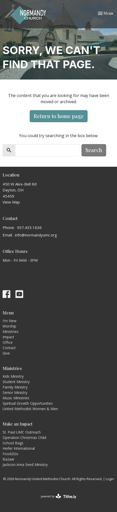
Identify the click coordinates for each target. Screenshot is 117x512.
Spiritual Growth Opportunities (28, 403)
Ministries (11, 331)
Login (110, 478)
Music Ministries (16, 397)
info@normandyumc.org (36, 234)
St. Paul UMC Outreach (22, 432)
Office (8, 342)
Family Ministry (15, 387)
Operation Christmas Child (24, 437)
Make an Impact (17, 424)
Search (94, 149)
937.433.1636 (29, 227)
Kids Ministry (13, 376)
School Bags (13, 442)
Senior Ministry (15, 392)
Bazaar (8, 459)
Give (6, 353)
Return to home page (58, 115)
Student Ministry (16, 381)
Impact (8, 336)
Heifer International (19, 448)
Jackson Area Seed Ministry (25, 464)
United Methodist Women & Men (30, 408)
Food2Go (10, 453)
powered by (58, 496)
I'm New (9, 320)
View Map (11, 202)
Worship (9, 326)
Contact (9, 347)
